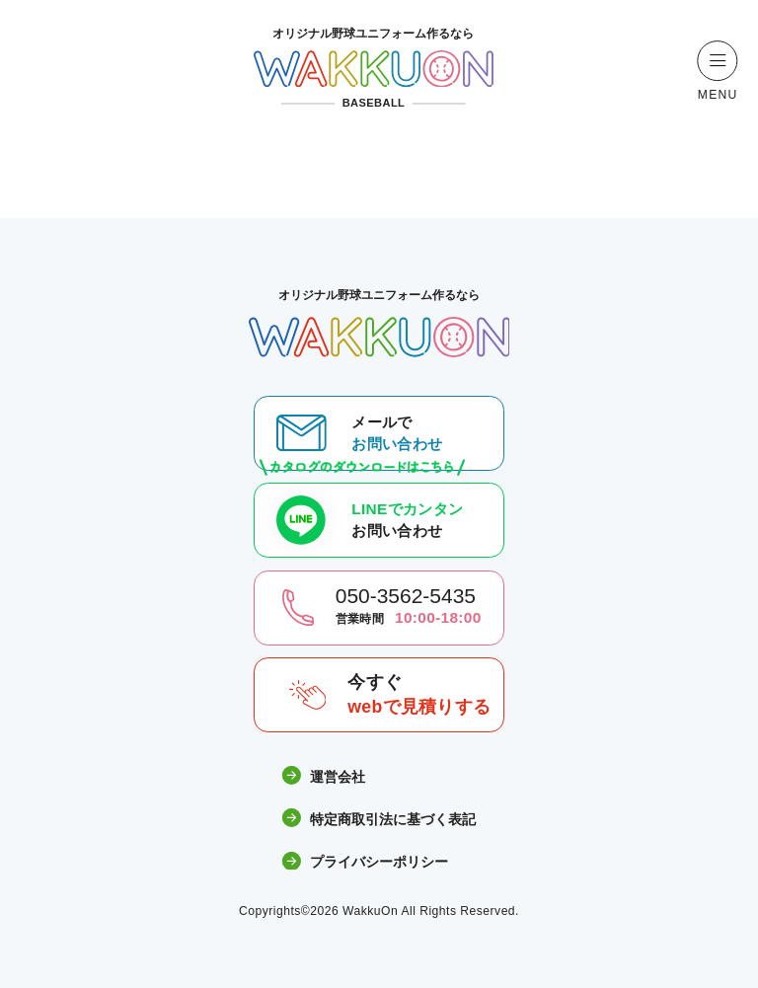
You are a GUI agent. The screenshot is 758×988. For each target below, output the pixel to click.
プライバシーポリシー (365, 862)
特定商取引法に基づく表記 (379, 818)
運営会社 (323, 776)
